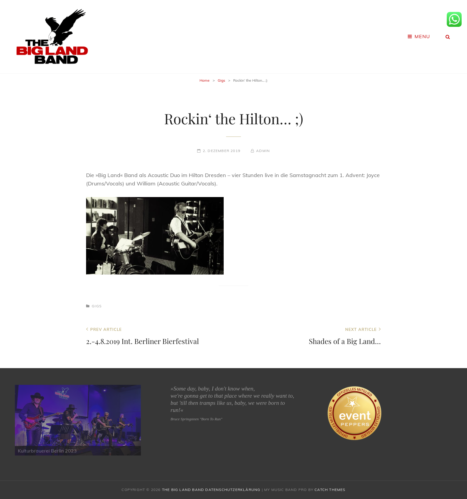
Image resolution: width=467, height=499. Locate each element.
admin (263, 150)
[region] (78, 420)
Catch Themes (330, 489)
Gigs (221, 80)
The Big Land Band (183, 489)
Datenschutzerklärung (232, 489)
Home (205, 80)
